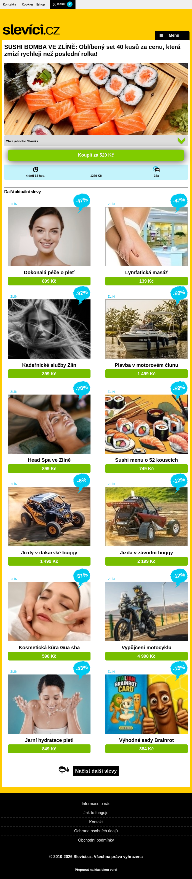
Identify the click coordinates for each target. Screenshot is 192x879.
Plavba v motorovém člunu (146, 365)
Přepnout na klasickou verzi (96, 870)
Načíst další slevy (96, 771)
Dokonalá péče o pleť (49, 272)
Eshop (40, 4)
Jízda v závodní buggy (146, 552)
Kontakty (9, 4)
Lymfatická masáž (146, 272)
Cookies (28, 4)
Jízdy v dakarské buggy (49, 552)
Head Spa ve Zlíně (49, 460)
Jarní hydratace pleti (49, 740)
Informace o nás (96, 804)
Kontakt (96, 822)
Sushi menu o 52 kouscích (146, 460)
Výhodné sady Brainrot (146, 740)
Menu (168, 35)
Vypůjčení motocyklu (146, 647)
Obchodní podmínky (96, 840)
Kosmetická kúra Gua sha (49, 647)
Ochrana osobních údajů (96, 831)
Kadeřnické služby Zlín (49, 365)
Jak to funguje (96, 813)
